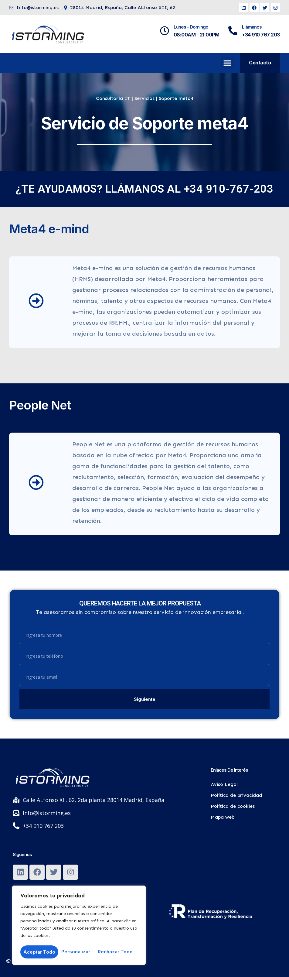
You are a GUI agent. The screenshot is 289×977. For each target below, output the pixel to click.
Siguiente (144, 699)
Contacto (260, 63)
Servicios (144, 98)
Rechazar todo (77, 952)
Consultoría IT (113, 98)
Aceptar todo (119, 952)
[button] (227, 63)
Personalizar (37, 952)
